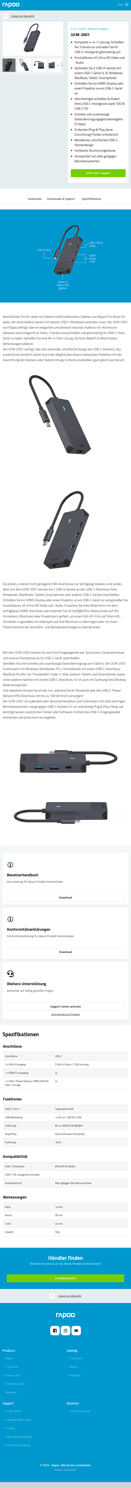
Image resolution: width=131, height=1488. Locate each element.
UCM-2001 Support (98, 173)
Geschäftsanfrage (80, 1417)
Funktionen (34, 202)
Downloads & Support (62, 202)
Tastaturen (12, 1373)
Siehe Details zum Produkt (65, 1020)
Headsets (75, 1381)
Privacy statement (65, 1476)
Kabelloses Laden (15, 1390)
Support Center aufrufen (65, 1012)
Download (65, 903)
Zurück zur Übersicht (18, 16)
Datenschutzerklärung (18, 1451)
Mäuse (9, 1364)
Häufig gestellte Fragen (18, 1426)
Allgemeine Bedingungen (19, 1443)
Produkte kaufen (65, 1284)
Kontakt (10, 1434)
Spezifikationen (94, 202)
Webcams (11, 1398)
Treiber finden (13, 1417)
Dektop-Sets (13, 1381)
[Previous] (58, 65)
